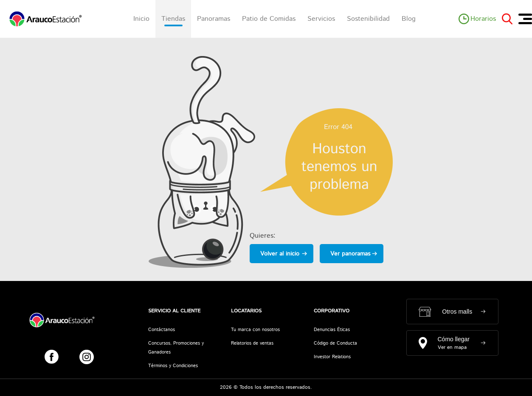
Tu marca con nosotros (255, 329)
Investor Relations (332, 357)
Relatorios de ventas (252, 343)
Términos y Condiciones (173, 365)
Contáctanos (161, 329)
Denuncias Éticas (332, 329)
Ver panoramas (350, 254)
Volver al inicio (279, 254)
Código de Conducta (335, 343)
